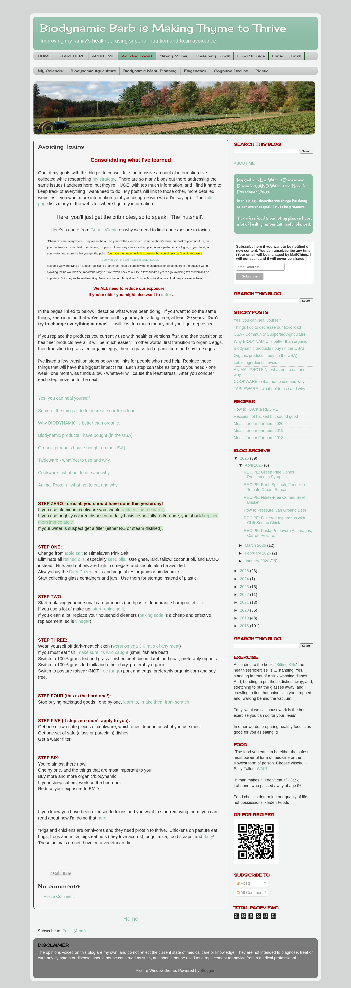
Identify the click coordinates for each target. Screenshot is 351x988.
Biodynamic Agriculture (93, 70)
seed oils (116, 559)
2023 (245, 587)
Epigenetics (195, 70)
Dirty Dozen (80, 571)
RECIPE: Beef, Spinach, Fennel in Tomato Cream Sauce (274, 487)
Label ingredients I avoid (255, 362)
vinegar (82, 621)
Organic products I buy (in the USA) (265, 355)
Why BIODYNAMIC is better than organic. (79, 422)
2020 (245, 610)
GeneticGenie (104, 229)
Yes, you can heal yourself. (64, 398)
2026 (245, 458)
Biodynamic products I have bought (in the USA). (86, 435)
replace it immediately (143, 509)
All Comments (251, 892)
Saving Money (174, 56)
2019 (245, 618)
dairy (208, 836)
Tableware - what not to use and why (74, 460)
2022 (245, 594)
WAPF (262, 768)
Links (296, 56)
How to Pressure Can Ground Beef (275, 510)
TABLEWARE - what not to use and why (269, 388)
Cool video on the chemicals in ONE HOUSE (130, 259)
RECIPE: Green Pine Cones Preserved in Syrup (269, 474)
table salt (74, 553)
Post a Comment (59, 896)
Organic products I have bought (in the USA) (81, 447)
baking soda (151, 615)
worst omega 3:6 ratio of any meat (145, 646)
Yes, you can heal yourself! (258, 320)
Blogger (207, 970)
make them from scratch (165, 702)
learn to (130, 702)
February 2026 (258, 553)
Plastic (261, 70)
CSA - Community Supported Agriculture (270, 334)
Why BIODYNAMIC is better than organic (270, 341)
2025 (245, 571)
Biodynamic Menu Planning (150, 70)
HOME (44, 56)
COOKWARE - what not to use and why (269, 381)
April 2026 (254, 465)
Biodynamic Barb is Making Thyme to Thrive (163, 28)
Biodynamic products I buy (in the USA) (269, 348)
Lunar (277, 56)
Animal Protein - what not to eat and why (78, 484)
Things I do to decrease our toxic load (267, 327)
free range (110, 670)
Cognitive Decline (231, 70)
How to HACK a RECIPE (256, 409)
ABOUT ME (103, 56)
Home (130, 918)
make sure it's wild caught (103, 652)
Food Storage (251, 56)
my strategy (103, 179)
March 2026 (256, 545)
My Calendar (50, 70)
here (102, 817)
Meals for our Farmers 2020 (258, 423)
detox (166, 294)
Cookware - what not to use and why (73, 472)
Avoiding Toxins (137, 56)
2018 (245, 626)
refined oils (74, 559)
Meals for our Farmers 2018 (258, 437)
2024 (245, 579)
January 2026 (257, 561)
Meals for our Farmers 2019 (258, 430)
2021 (245, 602)
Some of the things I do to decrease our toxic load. (87, 410)
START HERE (71, 56)
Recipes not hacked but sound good (266, 416)
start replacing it (108, 608)
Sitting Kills (286, 664)
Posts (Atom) (74, 931)
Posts (244, 883)
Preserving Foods (213, 56)
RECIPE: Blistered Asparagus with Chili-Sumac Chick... (274, 520)
